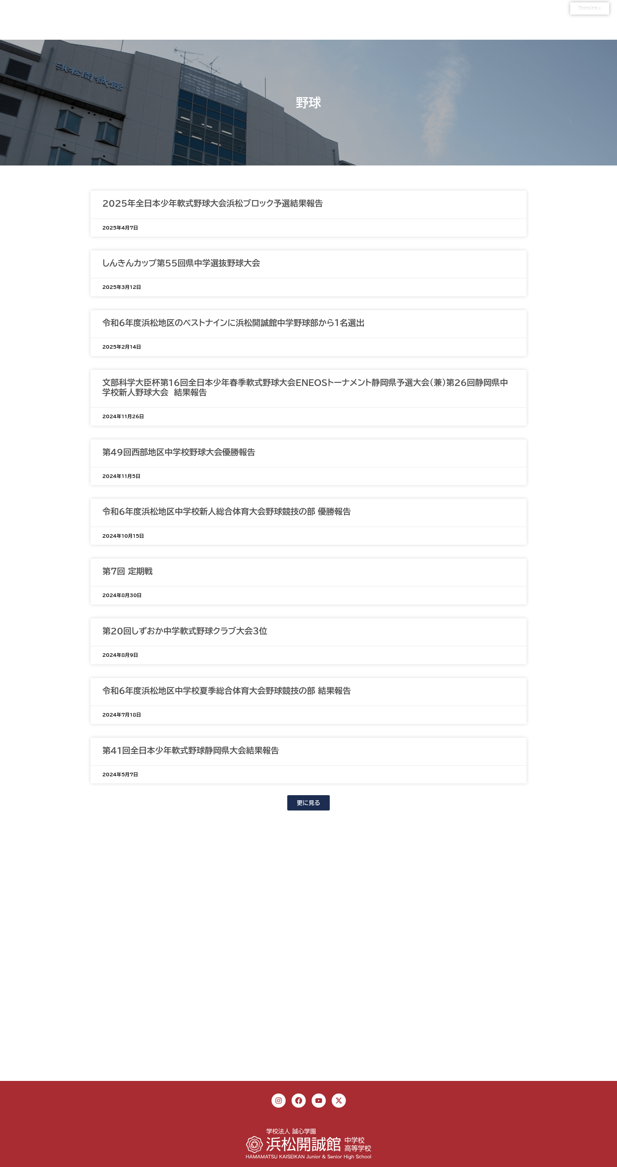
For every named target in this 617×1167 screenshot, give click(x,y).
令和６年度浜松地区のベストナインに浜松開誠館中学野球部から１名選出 (233, 323)
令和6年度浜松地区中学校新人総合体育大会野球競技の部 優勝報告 (226, 511)
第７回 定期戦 (127, 571)
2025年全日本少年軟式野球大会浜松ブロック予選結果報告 (212, 203)
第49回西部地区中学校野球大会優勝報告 (178, 452)
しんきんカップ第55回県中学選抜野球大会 (181, 263)
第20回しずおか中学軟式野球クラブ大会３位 (184, 631)
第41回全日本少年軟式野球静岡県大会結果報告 (190, 750)
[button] (308, 802)
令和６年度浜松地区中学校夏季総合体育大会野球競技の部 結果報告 (226, 691)
